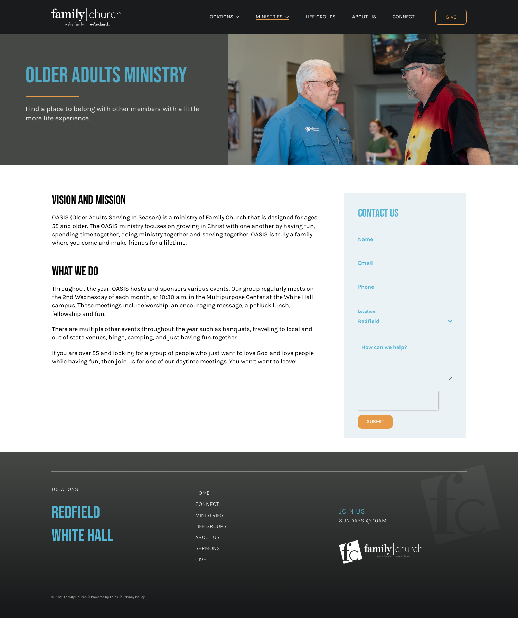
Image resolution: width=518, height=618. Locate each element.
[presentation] (398, 400)
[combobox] (405, 321)
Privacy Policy (134, 597)
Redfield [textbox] (368, 321)
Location (366, 311)
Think (114, 597)
